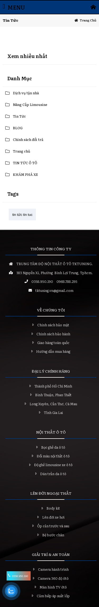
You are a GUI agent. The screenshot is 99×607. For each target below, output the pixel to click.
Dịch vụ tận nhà (26, 92)
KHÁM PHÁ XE (25, 174)
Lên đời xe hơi (53, 517)
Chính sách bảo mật (53, 324)
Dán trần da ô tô (53, 473)
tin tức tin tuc (22, 215)
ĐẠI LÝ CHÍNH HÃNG (51, 371)
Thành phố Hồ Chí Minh (53, 386)
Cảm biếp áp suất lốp (53, 595)
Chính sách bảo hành (53, 333)
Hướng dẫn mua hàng (53, 351)
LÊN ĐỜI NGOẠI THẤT (51, 493)
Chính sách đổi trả (28, 139)
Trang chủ (88, 20)
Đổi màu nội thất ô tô (53, 455)
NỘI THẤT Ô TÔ (51, 432)
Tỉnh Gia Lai (53, 412)
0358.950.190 (42, 281)
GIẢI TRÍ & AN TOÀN (51, 554)
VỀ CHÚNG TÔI (51, 310)
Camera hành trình (53, 569)
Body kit (53, 508)
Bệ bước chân (53, 534)
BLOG (18, 127)
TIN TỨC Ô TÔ (25, 162)
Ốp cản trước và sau (53, 525)
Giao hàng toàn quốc (53, 342)
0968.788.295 (66, 281)
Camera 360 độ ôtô (53, 578)
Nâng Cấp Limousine (30, 104)
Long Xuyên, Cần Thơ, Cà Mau (53, 403)
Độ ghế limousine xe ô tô (53, 464)
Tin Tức (19, 116)
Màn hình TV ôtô (53, 587)
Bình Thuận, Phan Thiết (53, 394)
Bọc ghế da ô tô (53, 447)
